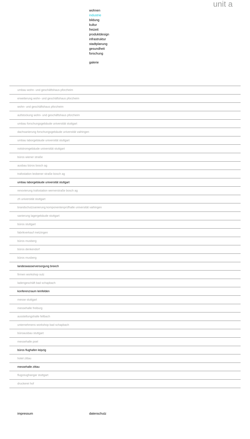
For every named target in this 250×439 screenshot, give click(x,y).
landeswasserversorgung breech (38, 266)
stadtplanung (98, 44)
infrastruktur (97, 39)
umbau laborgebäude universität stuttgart (43, 182)
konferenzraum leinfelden (33, 291)
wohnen (94, 10)
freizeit (94, 29)
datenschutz (97, 413)
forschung (96, 53)
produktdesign (99, 34)
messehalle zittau (28, 366)
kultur (93, 24)
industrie (95, 15)
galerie (94, 62)
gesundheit (97, 48)
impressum (25, 413)
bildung (94, 20)
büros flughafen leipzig (31, 350)
